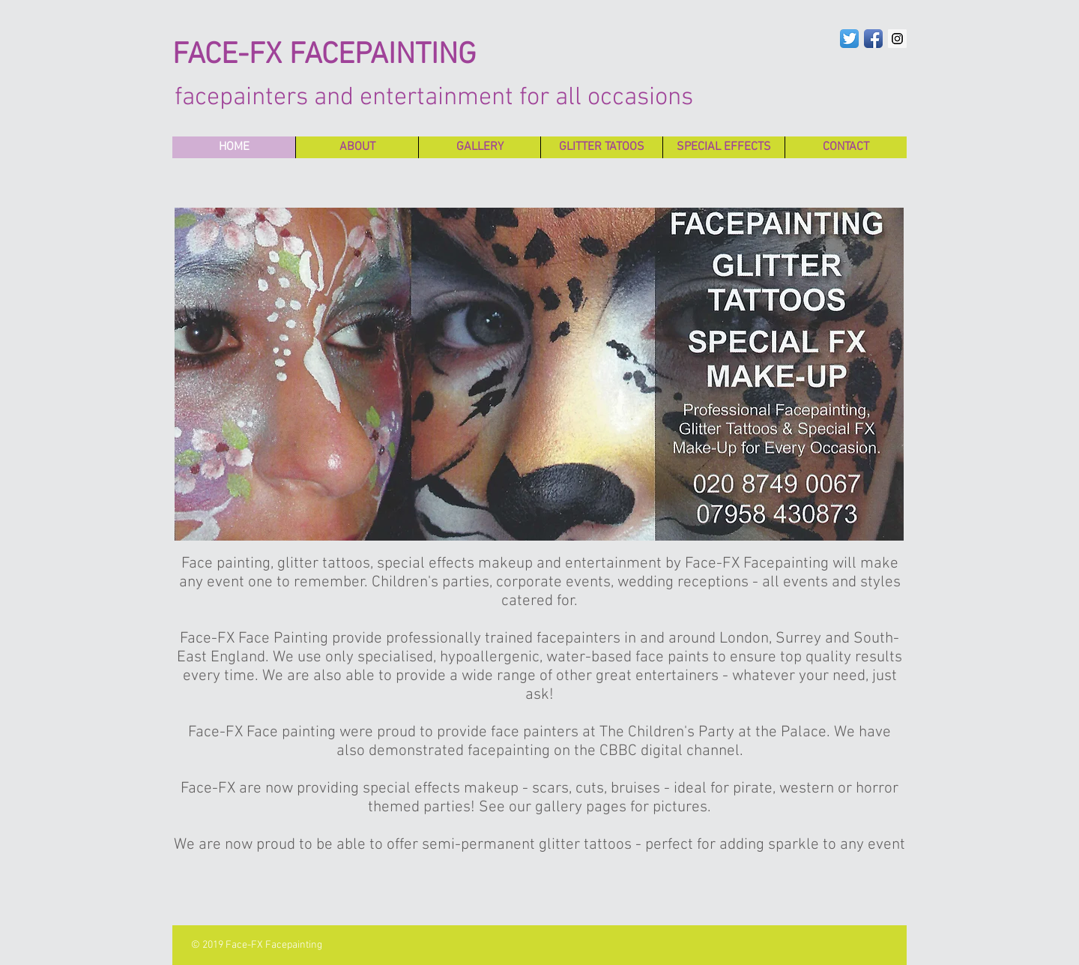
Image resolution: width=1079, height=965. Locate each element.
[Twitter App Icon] (849, 38)
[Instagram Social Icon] (897, 38)
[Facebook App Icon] (873, 38)
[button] (539, 374)
